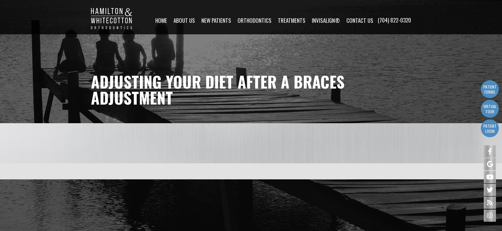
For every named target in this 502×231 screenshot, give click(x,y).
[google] (490, 164)
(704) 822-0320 (394, 13)
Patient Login (490, 128)
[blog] (490, 203)
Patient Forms (490, 89)
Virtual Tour (490, 109)
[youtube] (490, 177)
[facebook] (490, 151)
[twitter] (490, 190)
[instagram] (490, 216)
